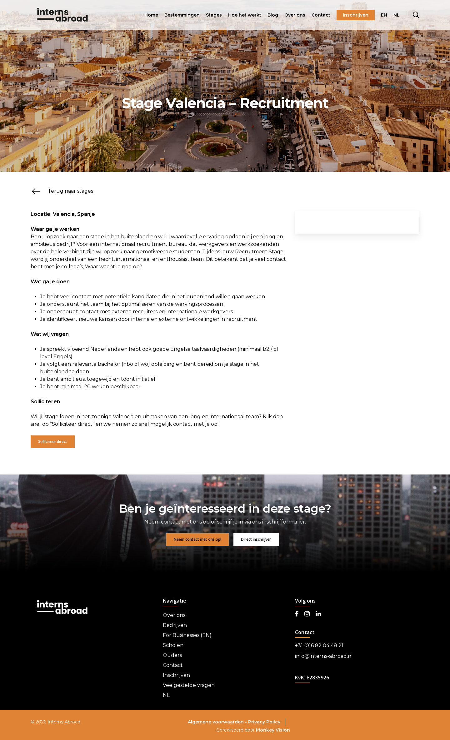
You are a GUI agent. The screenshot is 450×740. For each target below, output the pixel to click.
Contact (173, 665)
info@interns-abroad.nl (324, 656)
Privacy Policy (264, 722)
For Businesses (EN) (187, 635)
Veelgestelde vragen (189, 685)
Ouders (172, 655)
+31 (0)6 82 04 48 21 (319, 645)
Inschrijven (176, 675)
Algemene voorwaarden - (218, 722)
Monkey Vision (273, 730)
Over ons (174, 615)
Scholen (173, 645)
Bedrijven (175, 625)
